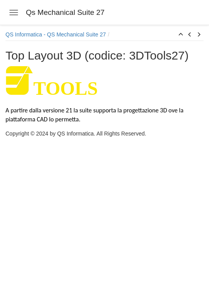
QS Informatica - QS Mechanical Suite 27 (55, 34)
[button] (180, 35)
